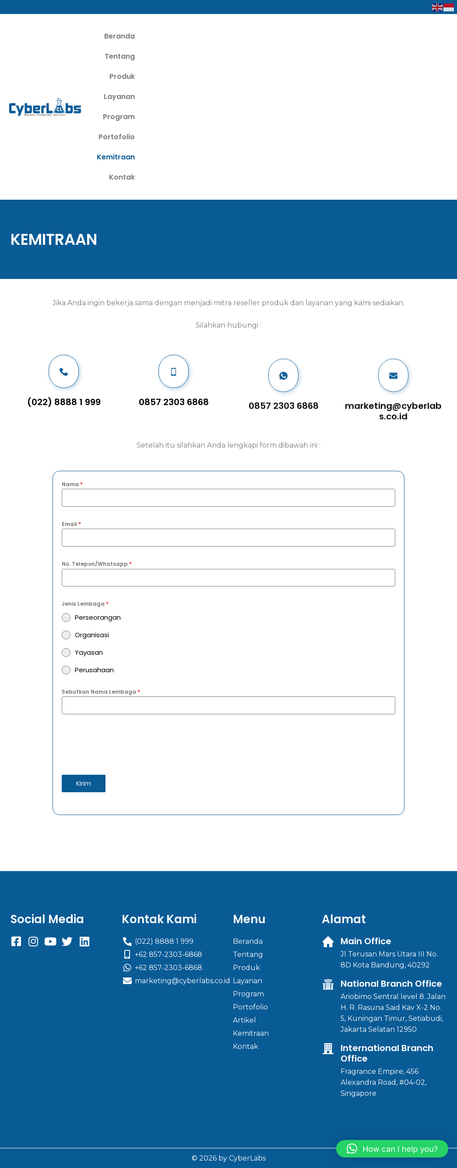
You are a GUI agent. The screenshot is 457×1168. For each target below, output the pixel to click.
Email (71, 403)
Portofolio (233, 56)
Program (326, 36)
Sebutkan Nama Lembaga (101, 571)
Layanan (281, 36)
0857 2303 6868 (284, 312)
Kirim (83, 662)
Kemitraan (284, 56)
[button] (392, 1148)
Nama (72, 363)
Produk (240, 36)
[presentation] (228, 624)
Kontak (329, 56)
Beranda (155, 36)
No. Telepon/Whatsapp (97, 443)
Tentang (199, 36)
